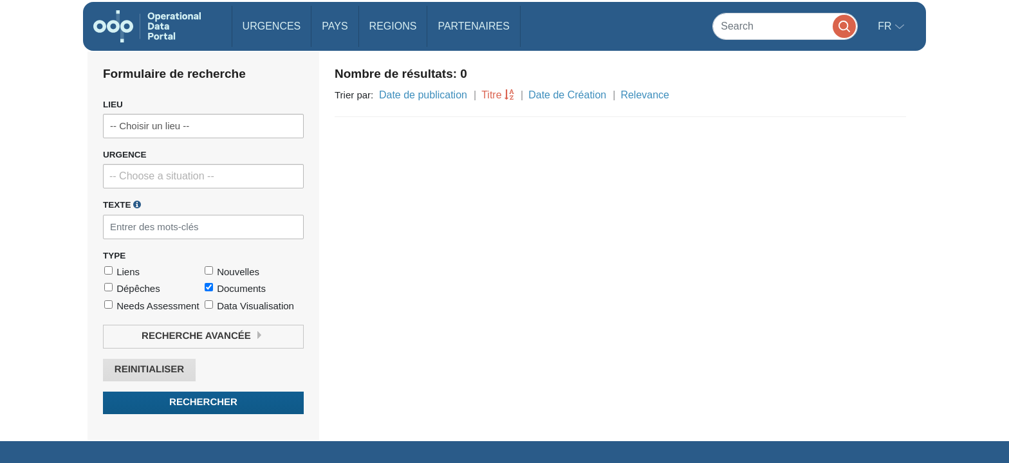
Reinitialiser (149, 369)
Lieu (113, 104)
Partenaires (473, 26)
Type (114, 255)
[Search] (785, 26)
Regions (393, 26)
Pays (334, 26)
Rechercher (203, 402)
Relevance (644, 94)
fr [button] (886, 26)
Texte (122, 204)
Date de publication (423, 94)
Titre (491, 94)
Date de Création (567, 94)
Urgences (272, 26)
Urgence (125, 154)
